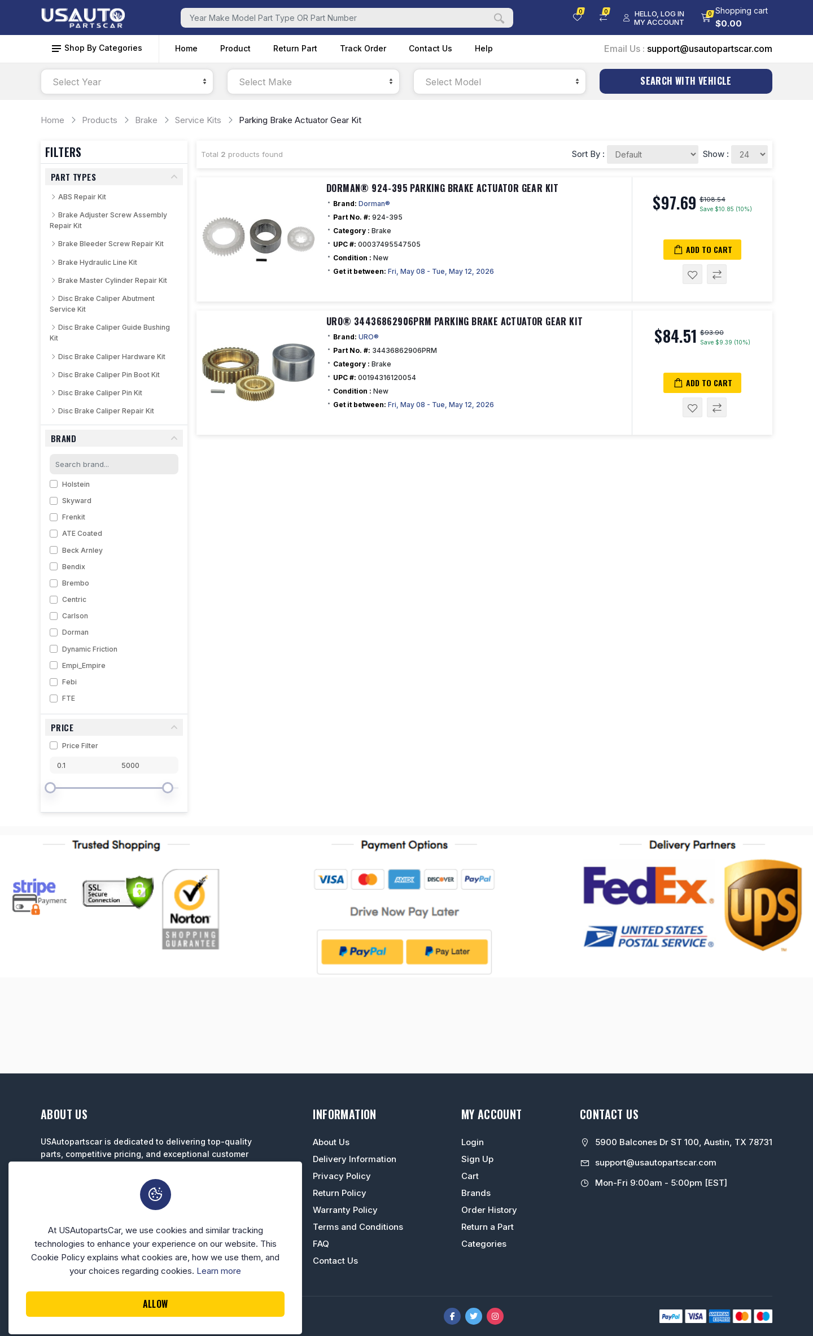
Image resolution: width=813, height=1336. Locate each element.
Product (235, 48)
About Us (331, 1142)
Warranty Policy (345, 1209)
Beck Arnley (82, 550)
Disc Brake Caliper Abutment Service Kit (102, 303)
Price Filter (80, 745)
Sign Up (477, 1159)
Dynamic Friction (89, 649)
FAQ (321, 1243)
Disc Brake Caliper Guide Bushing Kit (110, 332)
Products (99, 120)
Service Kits (198, 120)
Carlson (75, 616)
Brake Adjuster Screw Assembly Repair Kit (108, 220)
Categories (483, 1243)
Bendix (73, 566)
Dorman (75, 632)
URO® (369, 337)
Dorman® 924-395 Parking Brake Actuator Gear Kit (442, 188)
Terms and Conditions (358, 1226)
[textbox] (127, 82)
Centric (74, 599)
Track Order (363, 48)
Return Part (295, 48)
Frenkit (73, 517)
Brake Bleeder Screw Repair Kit (107, 243)
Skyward (76, 500)
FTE (68, 698)
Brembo (75, 583)
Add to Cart (702, 249)
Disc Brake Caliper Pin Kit (96, 392)
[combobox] (127, 81)
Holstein (76, 484)
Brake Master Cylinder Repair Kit (108, 280)
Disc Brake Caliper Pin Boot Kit (105, 374)
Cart (470, 1176)
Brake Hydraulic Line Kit (93, 262)
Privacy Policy (342, 1176)
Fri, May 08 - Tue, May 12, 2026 (441, 271)
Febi (69, 682)
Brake (146, 120)
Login (472, 1142)
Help (484, 48)
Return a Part (487, 1226)
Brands (476, 1192)
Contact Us (430, 48)
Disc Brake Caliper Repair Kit (102, 411)
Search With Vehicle (686, 81)
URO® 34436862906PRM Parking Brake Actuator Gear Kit (454, 321)
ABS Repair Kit (78, 197)
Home (186, 48)
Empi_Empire (84, 665)
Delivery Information (354, 1159)
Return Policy (339, 1192)
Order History (489, 1209)
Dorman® (374, 203)
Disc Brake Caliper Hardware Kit (107, 356)
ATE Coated (82, 533)
